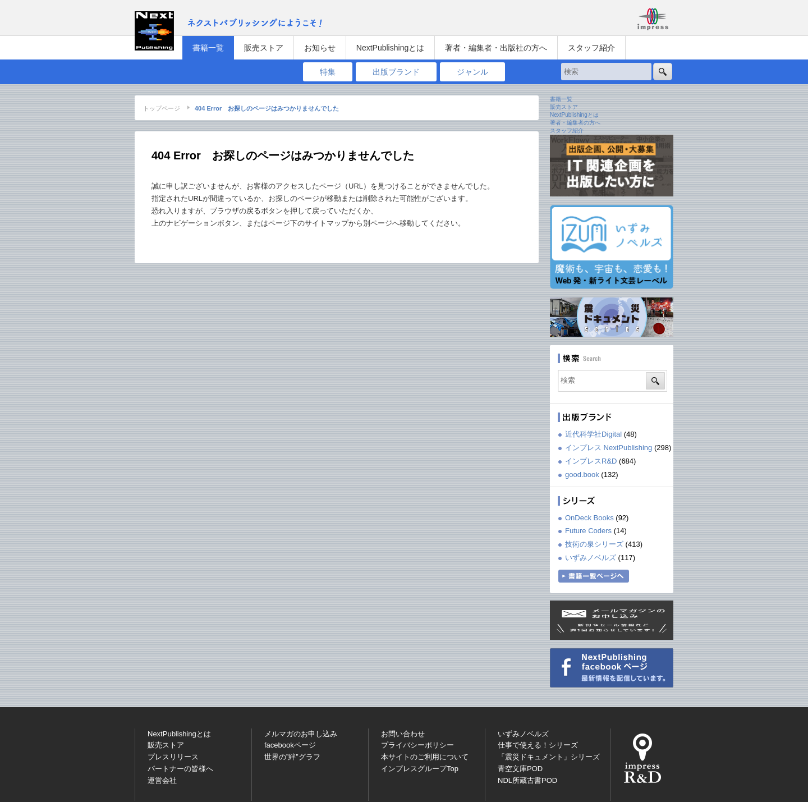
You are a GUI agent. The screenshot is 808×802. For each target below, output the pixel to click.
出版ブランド (396, 71)
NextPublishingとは (390, 47)
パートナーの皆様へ (180, 768)
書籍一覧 (208, 47)
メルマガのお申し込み (300, 734)
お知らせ (320, 47)
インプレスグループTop (419, 768)
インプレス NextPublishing (608, 447)
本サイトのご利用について (425, 757)
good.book (582, 474)
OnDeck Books (589, 518)
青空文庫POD (520, 768)
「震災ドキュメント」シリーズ (549, 757)
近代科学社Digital (593, 434)
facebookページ (290, 745)
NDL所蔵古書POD (527, 780)
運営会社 (162, 780)
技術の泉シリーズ (594, 544)
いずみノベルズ (590, 557)
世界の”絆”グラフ (292, 757)
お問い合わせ (403, 734)
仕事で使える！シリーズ (538, 745)
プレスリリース (173, 757)
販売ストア (263, 47)
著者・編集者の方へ (575, 123)
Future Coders (588, 530)
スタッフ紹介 (591, 47)
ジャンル (472, 71)
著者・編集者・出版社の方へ (496, 47)
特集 (328, 71)
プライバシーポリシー (417, 745)
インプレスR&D (591, 461)
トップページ (161, 108)
